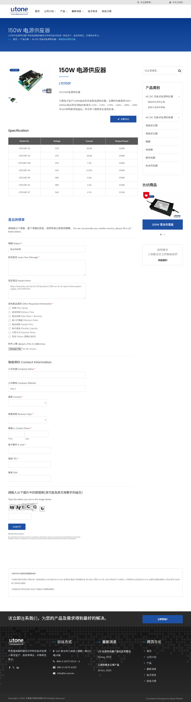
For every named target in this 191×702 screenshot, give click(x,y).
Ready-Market (176, 697)
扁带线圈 (150, 157)
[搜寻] (138, 2)
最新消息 (77, 11)
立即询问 (123, 119)
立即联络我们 (49, 589)
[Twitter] (13, 666)
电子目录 (92, 11)
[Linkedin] (18, 666)
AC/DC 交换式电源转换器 (159, 117)
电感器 (149, 149)
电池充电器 (152, 165)
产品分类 (24, 39)
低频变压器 (152, 133)
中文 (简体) (177, 2)
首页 (37, 11)
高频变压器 (152, 125)
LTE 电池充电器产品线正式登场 (114, 650)
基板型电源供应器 (67, 39)
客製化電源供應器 (156, 107)
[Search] (153, 2)
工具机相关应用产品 (108, 663)
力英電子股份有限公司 (35, 697)
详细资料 (162, 260)
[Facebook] (9, 666)
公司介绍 (50, 11)
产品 (63, 11)
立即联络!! (163, 618)
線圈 (148, 141)
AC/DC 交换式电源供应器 (44, 39)
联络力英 (106, 11)
